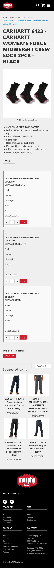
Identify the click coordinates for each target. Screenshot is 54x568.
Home (29, 514)
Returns (6, 552)
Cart (4, 541)
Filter (9, 161)
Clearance (7, 523)
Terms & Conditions (11, 546)
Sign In (5, 535)
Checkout (6, 544)
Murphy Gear (15, 5)
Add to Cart (9, 356)
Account (6, 538)
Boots (5, 514)
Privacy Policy (8, 549)
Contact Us (31, 520)
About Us (30, 517)
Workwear (7, 517)
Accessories (8, 520)
